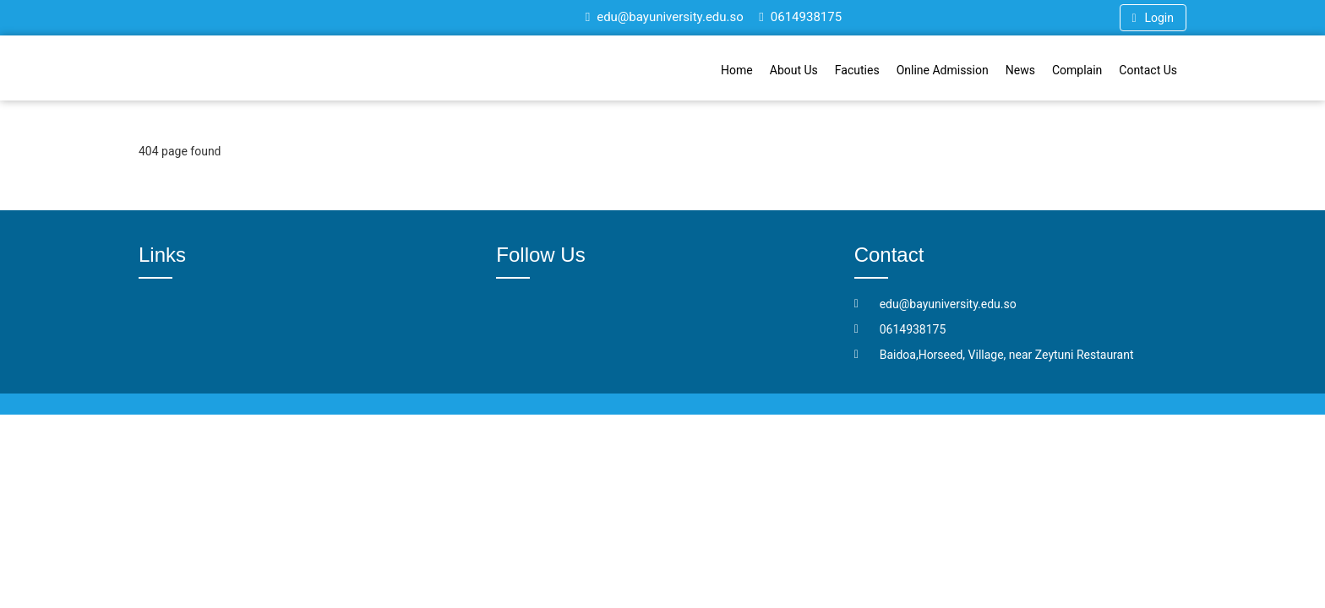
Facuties (857, 70)
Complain (1077, 70)
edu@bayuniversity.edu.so (665, 16)
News (1020, 70)
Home (737, 70)
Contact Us (1148, 70)
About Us (794, 70)
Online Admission (943, 70)
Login (1153, 17)
